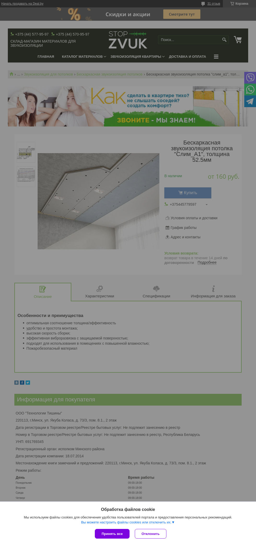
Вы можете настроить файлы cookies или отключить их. (126, 522)
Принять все (112, 534)
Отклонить (151, 534)
